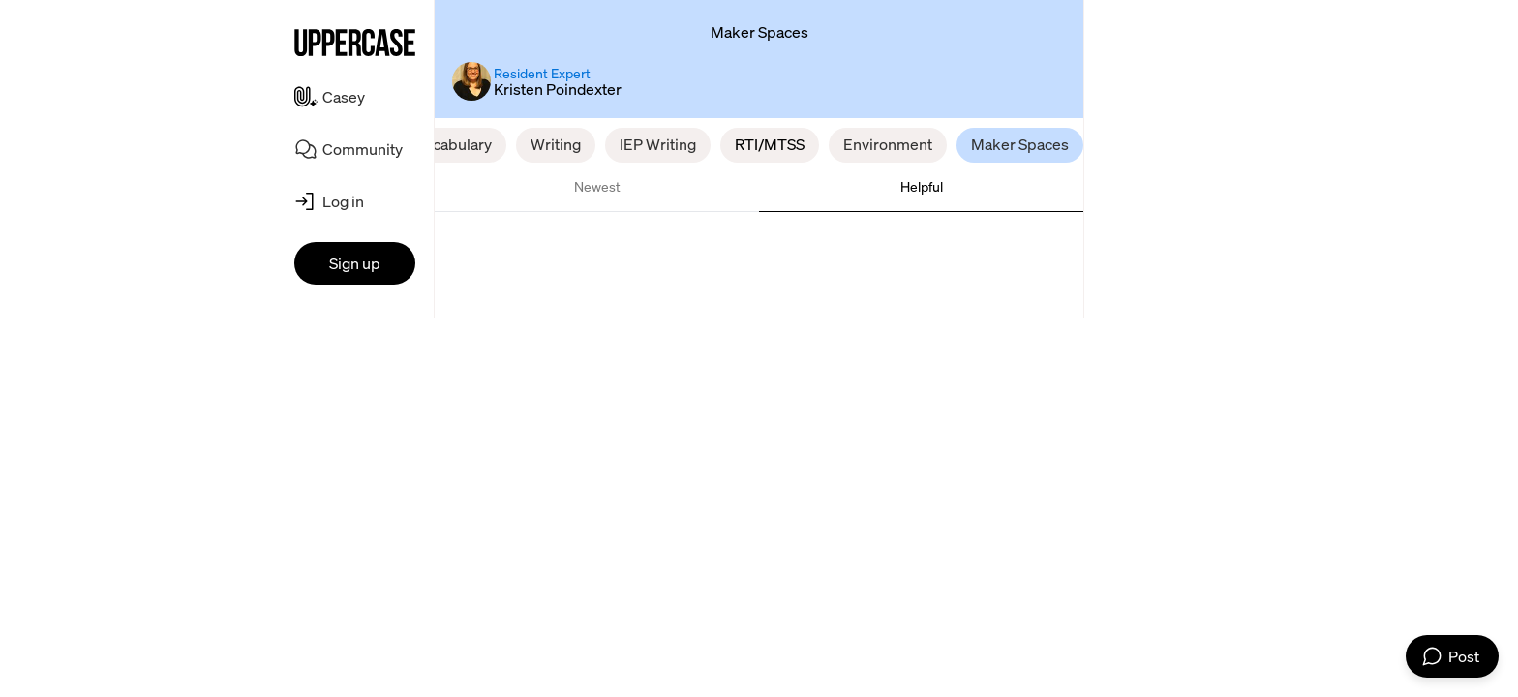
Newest (597, 186)
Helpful (921, 186)
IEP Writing (658, 144)
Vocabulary (453, 144)
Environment (887, 144)
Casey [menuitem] (343, 96)
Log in (343, 201)
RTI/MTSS (770, 144)
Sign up (354, 263)
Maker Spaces (1020, 144)
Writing (556, 144)
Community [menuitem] (362, 149)
